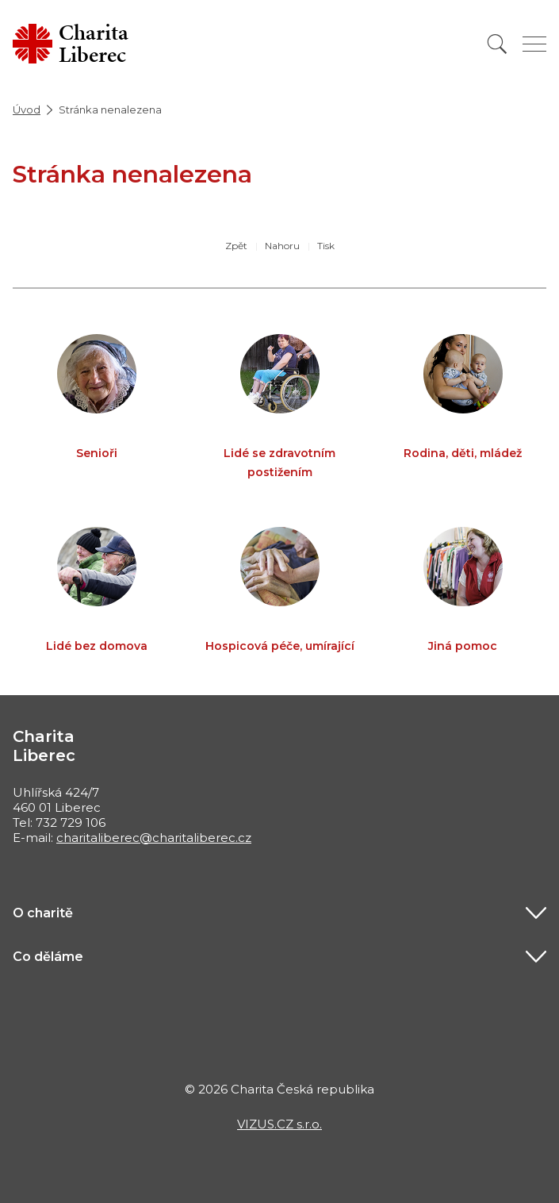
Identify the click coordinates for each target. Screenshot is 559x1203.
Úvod (26, 109)
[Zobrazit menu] (534, 44)
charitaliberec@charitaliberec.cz (153, 837)
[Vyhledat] (497, 44)
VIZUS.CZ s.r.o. (279, 1124)
